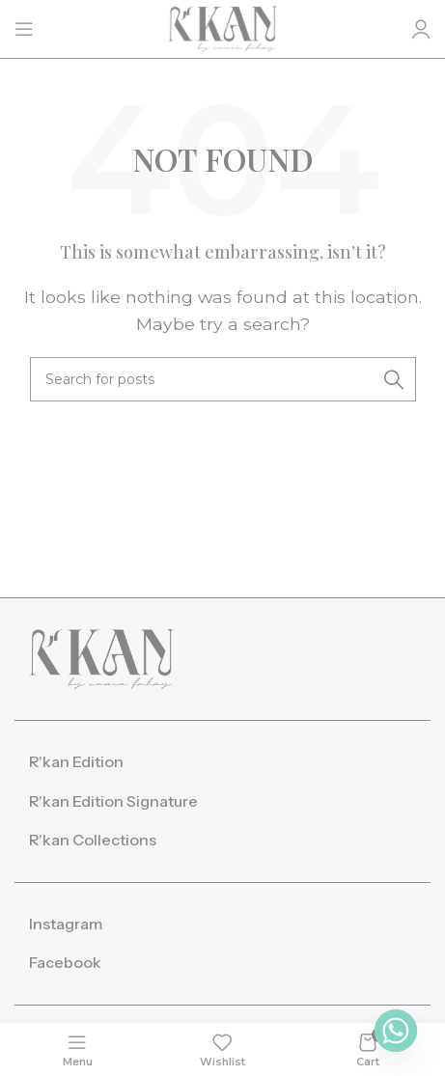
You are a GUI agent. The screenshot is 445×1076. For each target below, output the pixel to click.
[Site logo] (222, 27)
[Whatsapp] (396, 1030)
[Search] (223, 379)
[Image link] (101, 657)
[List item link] (222, 762)
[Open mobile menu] (24, 29)
